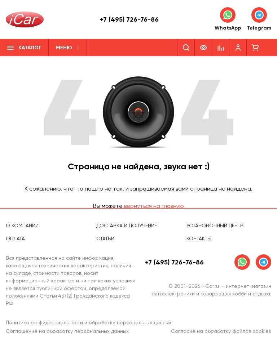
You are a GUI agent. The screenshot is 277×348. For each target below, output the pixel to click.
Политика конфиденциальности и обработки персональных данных (88, 322)
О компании (22, 225)
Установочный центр (214, 225)
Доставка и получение (126, 225)
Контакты (198, 238)
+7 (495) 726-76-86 (129, 19)
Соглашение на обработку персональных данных (67, 331)
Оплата (15, 238)
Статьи (105, 238)
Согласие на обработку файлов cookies (221, 331)
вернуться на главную (154, 205)
